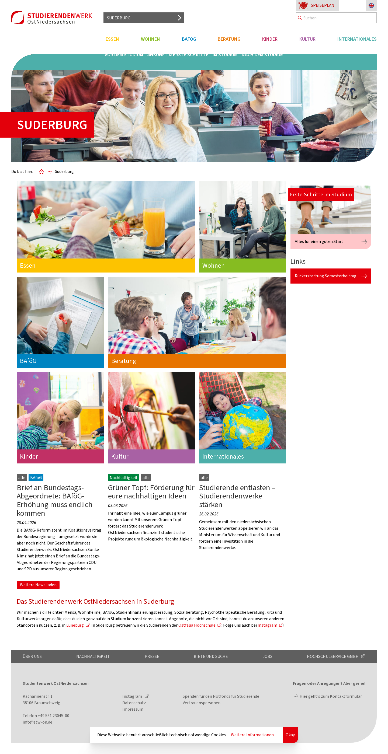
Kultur (307, 39)
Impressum (132, 709)
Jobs (267, 656)
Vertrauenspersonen (201, 703)
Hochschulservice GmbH (333, 656)
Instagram (267, 625)
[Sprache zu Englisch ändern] (371, 5)
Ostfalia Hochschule (197, 625)
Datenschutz (134, 703)
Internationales (357, 39)
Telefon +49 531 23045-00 (46, 715)
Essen (112, 39)
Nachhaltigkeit (93, 656)
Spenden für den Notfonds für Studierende (221, 696)
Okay (290, 735)
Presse (152, 656)
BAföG (189, 39)
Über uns (32, 656)
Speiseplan (322, 5)
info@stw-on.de (37, 722)
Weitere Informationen (252, 735)
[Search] (336, 17)
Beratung (229, 39)
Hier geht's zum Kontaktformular (331, 696)
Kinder (270, 39)
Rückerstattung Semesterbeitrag (325, 276)
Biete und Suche (211, 656)
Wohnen (150, 39)
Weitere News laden (38, 585)
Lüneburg (75, 625)
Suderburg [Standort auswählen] (118, 18)
